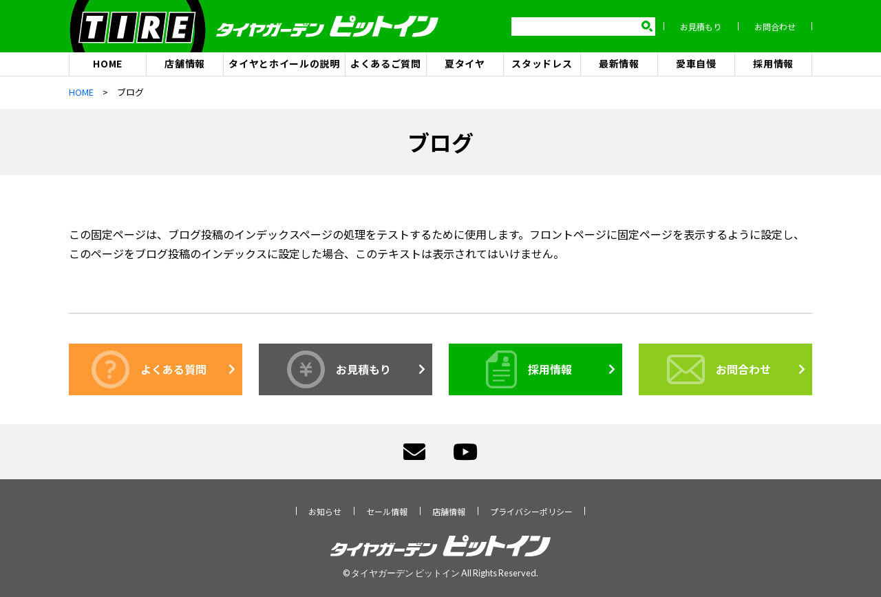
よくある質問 (149, 369)
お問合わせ (775, 26)
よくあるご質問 (385, 63)
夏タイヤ (465, 63)
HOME (108, 63)
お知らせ (324, 511)
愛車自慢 (696, 63)
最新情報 (619, 63)
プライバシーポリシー (531, 511)
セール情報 (386, 511)
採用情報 (773, 63)
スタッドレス (541, 63)
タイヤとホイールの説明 (284, 63)
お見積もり (700, 26)
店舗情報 (184, 63)
